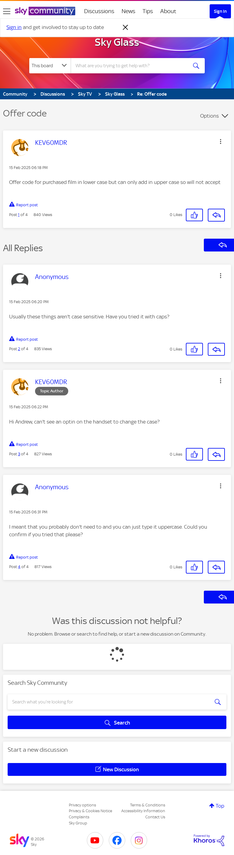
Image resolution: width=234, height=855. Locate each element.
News (128, 11)
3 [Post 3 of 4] (19, 454)
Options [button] (209, 116)
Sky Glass (117, 42)
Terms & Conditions (147, 805)
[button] (220, 141)
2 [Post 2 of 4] (19, 349)
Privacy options (82, 805)
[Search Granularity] (50, 65)
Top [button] (220, 806)
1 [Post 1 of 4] (19, 214)
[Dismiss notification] (125, 27)
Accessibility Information (143, 811)
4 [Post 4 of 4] (19, 566)
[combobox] (131, 65)
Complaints (79, 817)
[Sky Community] (45, 11)
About (168, 11)
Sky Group (78, 823)
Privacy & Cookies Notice (90, 811)
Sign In (220, 11)
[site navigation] (6, 11)
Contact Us (155, 817)
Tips (148, 11)
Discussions (99, 11)
